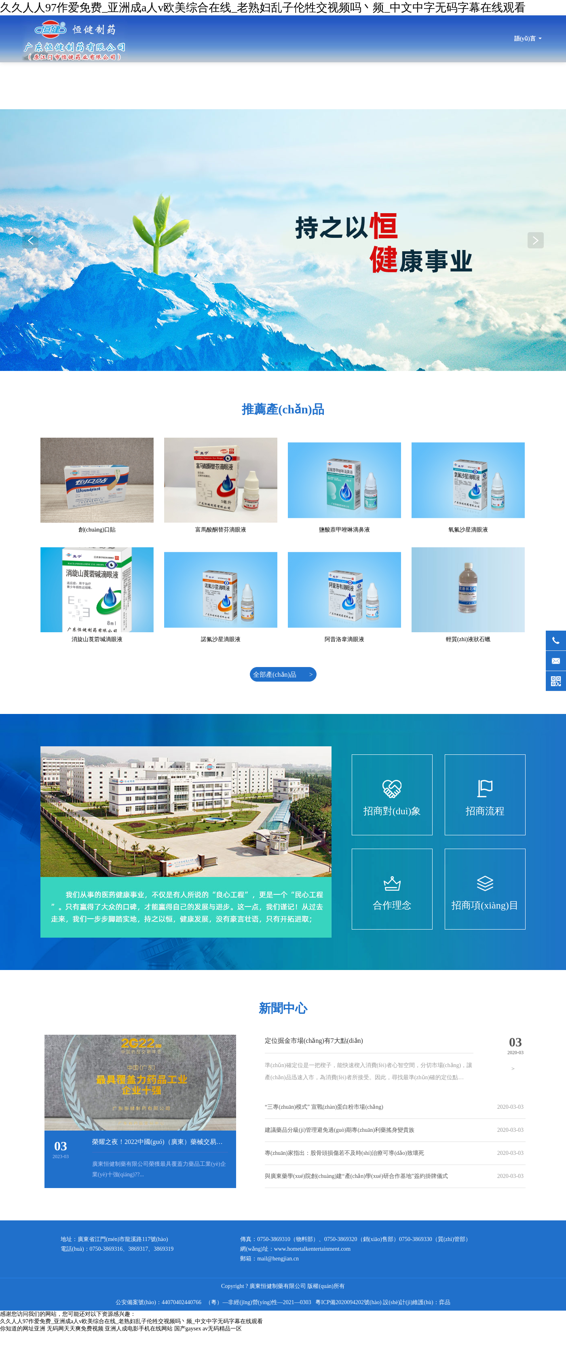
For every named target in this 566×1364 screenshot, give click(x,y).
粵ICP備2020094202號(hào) (348, 1302)
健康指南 (544, 86)
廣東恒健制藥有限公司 (74, 38)
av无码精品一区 (222, 1329)
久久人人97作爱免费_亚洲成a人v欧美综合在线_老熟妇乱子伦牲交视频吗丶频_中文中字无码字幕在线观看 (263, 7)
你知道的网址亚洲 (22, 1329)
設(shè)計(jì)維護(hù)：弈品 (416, 1302)
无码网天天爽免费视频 (75, 1329)
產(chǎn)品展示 (397, 86)
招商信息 (501, 86)
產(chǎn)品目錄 (338, 86)
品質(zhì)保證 (453, 86)
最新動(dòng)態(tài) (275, 86)
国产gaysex (187, 1329)
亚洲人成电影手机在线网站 (139, 1329)
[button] (536, 240)
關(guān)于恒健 (211, 86)
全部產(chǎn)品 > (283, 674)
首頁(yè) (161, 86)
